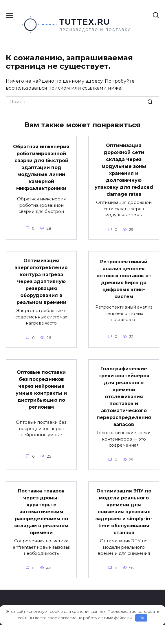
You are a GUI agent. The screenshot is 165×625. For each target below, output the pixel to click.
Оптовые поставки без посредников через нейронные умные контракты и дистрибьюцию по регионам (41, 389)
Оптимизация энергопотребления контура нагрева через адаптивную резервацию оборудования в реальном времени (41, 281)
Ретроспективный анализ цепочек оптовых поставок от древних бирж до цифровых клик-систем (123, 279)
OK (141, 617)
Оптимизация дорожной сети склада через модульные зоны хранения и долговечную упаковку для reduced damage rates (124, 170)
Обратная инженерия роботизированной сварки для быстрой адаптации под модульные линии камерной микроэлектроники (41, 167)
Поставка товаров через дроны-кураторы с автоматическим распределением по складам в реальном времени (41, 511)
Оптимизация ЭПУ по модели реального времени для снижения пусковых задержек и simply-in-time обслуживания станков (123, 511)
